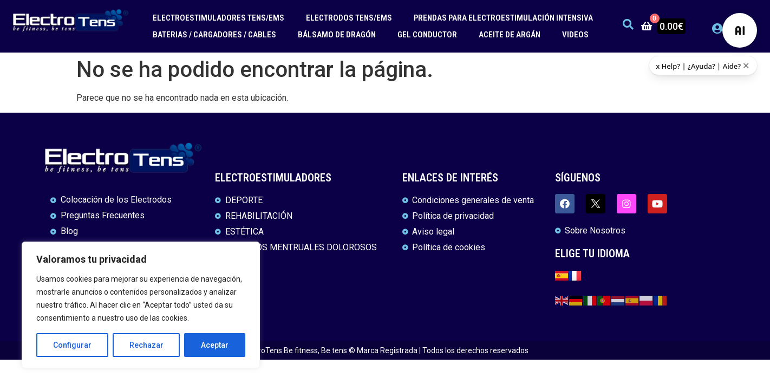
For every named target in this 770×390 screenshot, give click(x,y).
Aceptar (215, 345)
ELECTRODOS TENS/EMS (349, 18)
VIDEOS (575, 35)
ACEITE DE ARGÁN (509, 35)
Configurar (72, 345)
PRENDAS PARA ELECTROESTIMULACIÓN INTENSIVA (503, 18)
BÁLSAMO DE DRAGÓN (337, 35)
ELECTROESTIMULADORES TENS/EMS (218, 18)
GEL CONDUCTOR (427, 35)
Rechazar (146, 345)
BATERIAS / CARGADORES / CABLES (214, 35)
